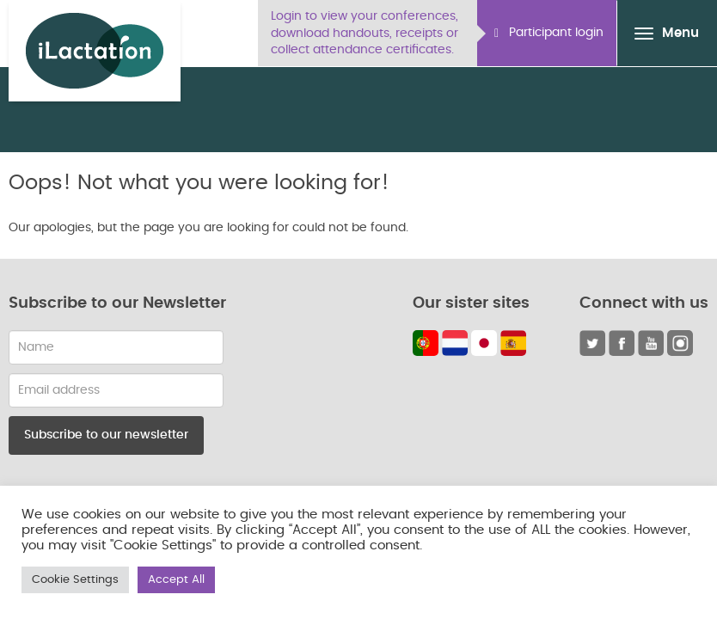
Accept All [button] (176, 579)
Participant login (549, 33)
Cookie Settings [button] (75, 579)
